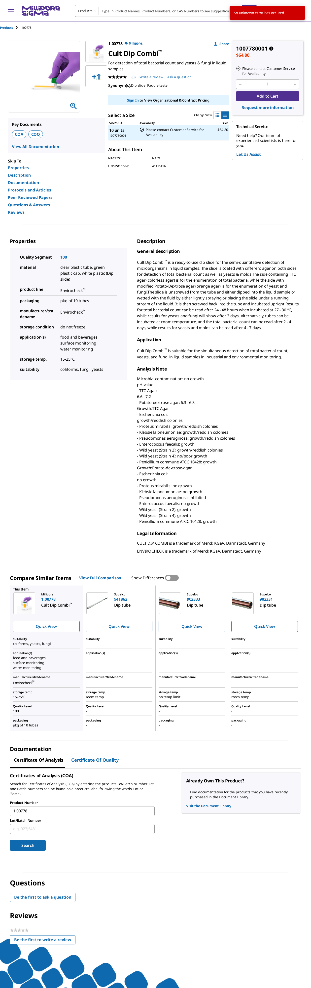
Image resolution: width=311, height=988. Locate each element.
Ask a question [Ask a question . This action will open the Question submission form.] (179, 77)
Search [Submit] (27, 845)
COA (19, 134)
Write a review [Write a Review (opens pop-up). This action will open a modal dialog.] (151, 77)
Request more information (267, 107)
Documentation (23, 182)
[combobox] (166, 11)
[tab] (10, 27)
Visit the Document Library (208, 805)
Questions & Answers (29, 205)
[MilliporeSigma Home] (41, 11)
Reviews (16, 212)
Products (6, 28)
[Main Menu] (11, 10)
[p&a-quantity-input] (267, 84)
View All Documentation (35, 146)
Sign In (133, 100)
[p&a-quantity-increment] (295, 84)
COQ (35, 134)
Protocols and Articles (29, 190)
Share (221, 43)
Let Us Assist (248, 154)
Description (19, 175)
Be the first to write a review (44, 941)
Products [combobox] (85, 10)
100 (63, 257)
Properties (18, 167)
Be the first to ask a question (42, 897)
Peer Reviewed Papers (30, 197)
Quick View (46, 626)
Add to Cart (267, 96)
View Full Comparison (100, 577)
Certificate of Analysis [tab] (38, 760)
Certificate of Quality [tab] (95, 760)
